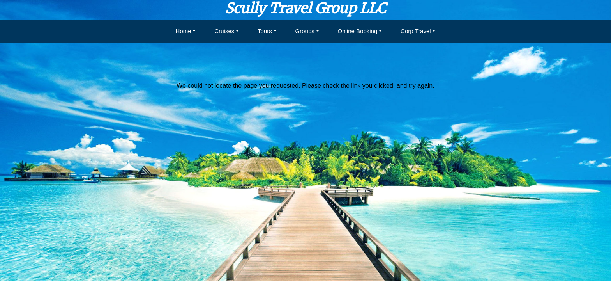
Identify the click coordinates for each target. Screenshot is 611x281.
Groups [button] (304, 31)
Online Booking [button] (358, 31)
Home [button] (183, 31)
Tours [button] (265, 31)
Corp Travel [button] (416, 31)
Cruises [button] (224, 31)
